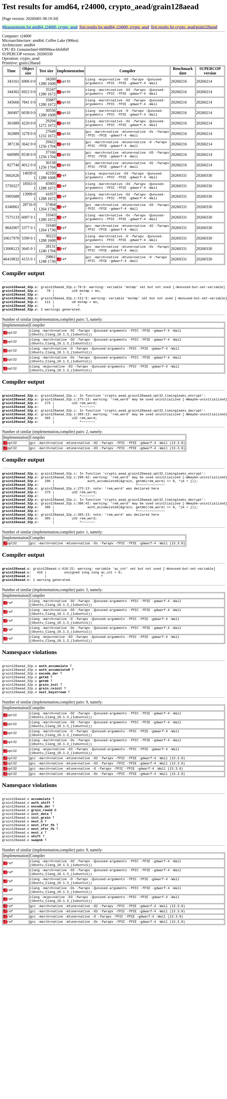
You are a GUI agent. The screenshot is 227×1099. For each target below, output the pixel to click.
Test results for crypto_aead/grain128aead (184, 27)
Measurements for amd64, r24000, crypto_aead (40, 27)
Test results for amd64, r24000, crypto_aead (114, 27)
